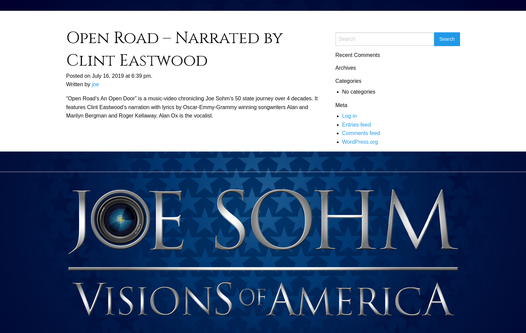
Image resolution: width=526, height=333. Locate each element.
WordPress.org (360, 142)
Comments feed (361, 133)
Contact (420, 18)
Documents (390, 18)
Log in (349, 116)
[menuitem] (365, 19)
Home (364, 18)
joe (95, 84)
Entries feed (356, 125)
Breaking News (454, 18)
